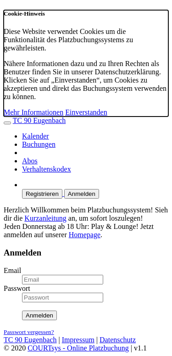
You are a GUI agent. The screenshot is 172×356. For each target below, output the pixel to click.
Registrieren (42, 193)
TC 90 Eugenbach (39, 120)
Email (12, 270)
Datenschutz (118, 340)
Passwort (17, 288)
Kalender (35, 136)
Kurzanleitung (45, 218)
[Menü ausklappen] (7, 123)
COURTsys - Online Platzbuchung (78, 348)
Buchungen (38, 144)
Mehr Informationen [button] (33, 112)
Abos (30, 161)
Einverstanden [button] (86, 112)
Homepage (84, 235)
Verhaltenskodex (46, 169)
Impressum (78, 340)
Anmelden (81, 193)
